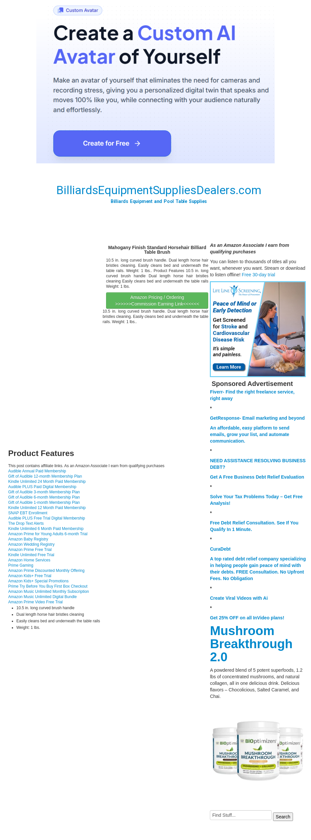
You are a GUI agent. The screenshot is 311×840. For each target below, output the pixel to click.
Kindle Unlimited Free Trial (31, 555)
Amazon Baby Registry (28, 539)
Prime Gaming (20, 565)
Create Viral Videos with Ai (238, 598)
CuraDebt (220, 549)
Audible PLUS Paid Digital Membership (42, 486)
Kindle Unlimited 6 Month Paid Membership (45, 528)
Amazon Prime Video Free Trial (35, 602)
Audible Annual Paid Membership (37, 471)
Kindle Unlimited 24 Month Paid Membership (47, 481)
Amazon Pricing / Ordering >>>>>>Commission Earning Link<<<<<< (157, 300)
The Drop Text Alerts (26, 523)
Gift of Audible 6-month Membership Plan (44, 497)
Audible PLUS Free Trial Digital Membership (46, 518)
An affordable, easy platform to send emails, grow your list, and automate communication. (249, 434)
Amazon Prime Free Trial (30, 549)
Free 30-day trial (258, 274)
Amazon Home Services (29, 560)
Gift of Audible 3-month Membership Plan (44, 492)
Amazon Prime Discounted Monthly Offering (46, 570)
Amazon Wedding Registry (31, 544)
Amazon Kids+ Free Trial (29, 576)
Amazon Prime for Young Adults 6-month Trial (47, 534)
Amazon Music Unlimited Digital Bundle (42, 596)
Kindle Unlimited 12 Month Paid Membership (47, 507)
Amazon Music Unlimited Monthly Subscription (48, 591)
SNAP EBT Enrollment (27, 513)
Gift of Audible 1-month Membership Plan (44, 502)
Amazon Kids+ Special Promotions (38, 581)
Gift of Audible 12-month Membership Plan (45, 476)
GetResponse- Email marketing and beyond (257, 418)
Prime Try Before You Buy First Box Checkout (47, 586)
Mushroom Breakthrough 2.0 (251, 644)
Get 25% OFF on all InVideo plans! (247, 617)
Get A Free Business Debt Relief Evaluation (257, 477)
